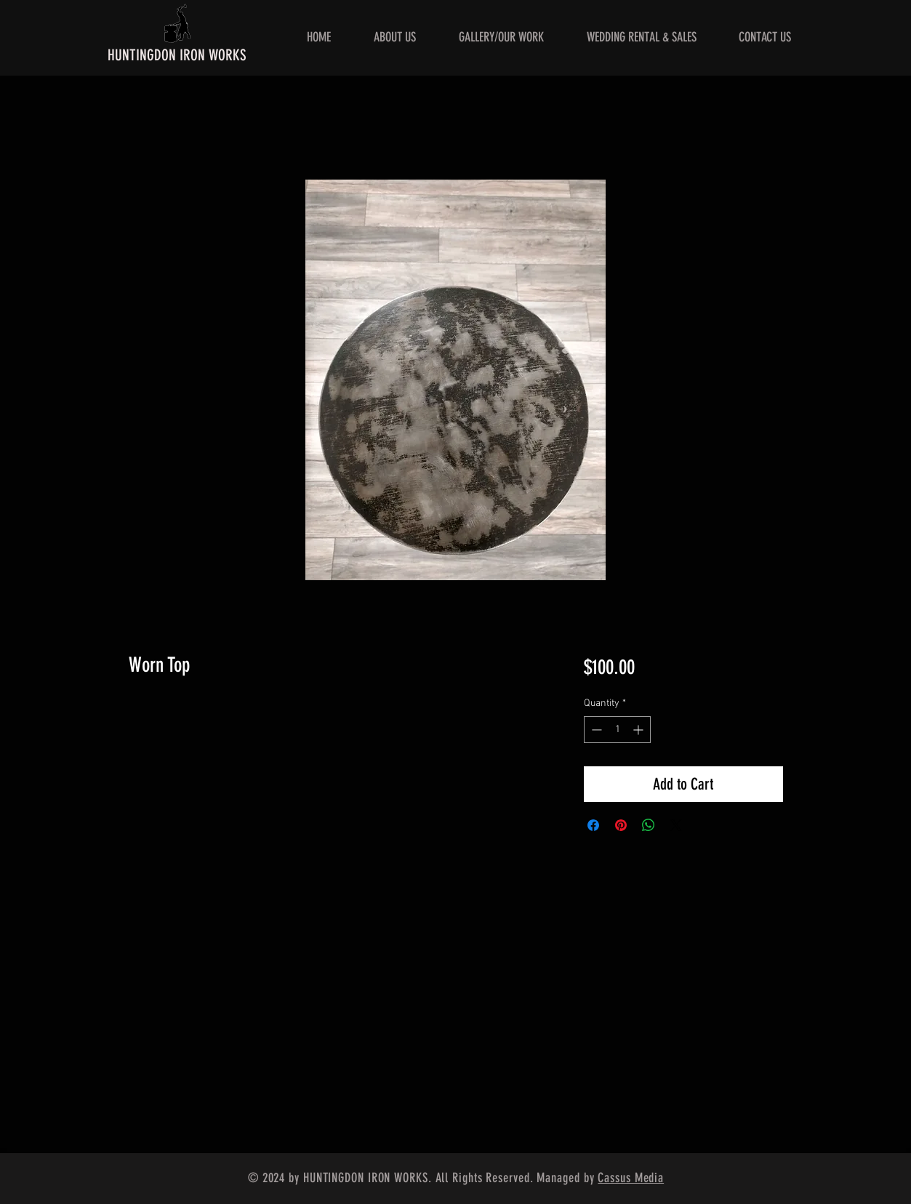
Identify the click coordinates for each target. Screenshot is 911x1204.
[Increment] (639, 729)
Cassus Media (631, 1178)
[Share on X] (676, 825)
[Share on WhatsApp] (648, 825)
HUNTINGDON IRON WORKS (177, 55)
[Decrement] (595, 729)
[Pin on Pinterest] (621, 825)
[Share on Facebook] (593, 825)
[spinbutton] (617, 729)
